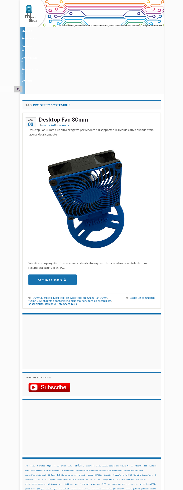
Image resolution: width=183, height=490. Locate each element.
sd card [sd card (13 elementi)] (108, 444)
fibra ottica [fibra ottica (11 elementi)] (107, 425)
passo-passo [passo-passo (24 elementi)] (30, 439)
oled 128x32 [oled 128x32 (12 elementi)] (112, 434)
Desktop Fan (61, 248)
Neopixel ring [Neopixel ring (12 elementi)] (95, 434)
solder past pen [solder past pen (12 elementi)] (30, 448)
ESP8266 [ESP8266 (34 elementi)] (98, 425)
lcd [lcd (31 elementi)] (87, 430)
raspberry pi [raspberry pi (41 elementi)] (45, 443)
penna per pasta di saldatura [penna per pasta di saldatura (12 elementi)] (80, 439)
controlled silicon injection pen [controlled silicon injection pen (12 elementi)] (87, 421)
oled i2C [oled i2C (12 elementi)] (134, 434)
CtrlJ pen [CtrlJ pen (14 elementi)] (51, 425)
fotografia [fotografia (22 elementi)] (117, 425)
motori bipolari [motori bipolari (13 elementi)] (141, 430)
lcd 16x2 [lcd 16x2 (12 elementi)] (93, 430)
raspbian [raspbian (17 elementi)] (70, 444)
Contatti (129, 30)
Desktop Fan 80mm (64, 69)
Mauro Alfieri (48, 75)
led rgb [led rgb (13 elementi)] (105, 430)
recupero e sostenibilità (96, 251)
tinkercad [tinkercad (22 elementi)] (105, 448)
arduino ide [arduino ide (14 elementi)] (90, 416)
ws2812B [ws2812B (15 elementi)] (141, 448)
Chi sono (28, 30)
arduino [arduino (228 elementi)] (79, 415)
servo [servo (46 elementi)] (115, 443)
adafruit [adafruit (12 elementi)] (70, 416)
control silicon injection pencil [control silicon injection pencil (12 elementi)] (35, 425)
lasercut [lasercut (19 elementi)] (72, 430)
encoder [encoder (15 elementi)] (89, 425)
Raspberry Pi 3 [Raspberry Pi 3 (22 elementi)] (59, 444)
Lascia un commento (142, 248)
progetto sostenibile (55, 251)
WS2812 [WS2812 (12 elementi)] (133, 448)
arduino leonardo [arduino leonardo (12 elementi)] (102, 416)
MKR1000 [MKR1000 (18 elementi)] (130, 430)
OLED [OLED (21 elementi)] (104, 434)
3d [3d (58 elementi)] (26, 416)
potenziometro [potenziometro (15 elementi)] (118, 439)
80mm (36, 248)
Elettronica (63, 75)
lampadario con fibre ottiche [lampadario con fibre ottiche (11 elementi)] (58, 430)
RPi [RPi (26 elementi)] (98, 443)
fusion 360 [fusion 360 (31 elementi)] (127, 425)
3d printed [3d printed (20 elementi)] (41, 416)
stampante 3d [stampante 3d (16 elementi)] (53, 448)
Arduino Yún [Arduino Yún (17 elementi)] (124, 416)
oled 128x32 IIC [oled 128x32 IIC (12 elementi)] (124, 434)
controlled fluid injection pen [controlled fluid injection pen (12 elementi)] (41, 421)
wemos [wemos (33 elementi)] (120, 448)
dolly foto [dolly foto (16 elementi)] (60, 425)
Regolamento (111, 30)
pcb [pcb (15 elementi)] (38, 439)
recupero (75, 251)
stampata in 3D (68, 254)
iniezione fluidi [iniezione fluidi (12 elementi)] (30, 430)
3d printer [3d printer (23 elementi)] (51, 416)
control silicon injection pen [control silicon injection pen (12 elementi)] (133, 421)
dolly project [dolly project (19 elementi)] (80, 425)
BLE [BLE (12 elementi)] (145, 416)
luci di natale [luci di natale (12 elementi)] (120, 430)
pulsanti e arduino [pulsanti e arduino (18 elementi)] (148, 439)
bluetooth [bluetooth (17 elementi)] (152, 416)
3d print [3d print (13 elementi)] (32, 416)
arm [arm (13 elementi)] (132, 416)
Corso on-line (66, 30)
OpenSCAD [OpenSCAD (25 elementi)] (151, 434)
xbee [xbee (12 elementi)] (148, 448)
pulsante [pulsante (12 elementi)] (129, 439)
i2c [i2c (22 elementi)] (155, 425)
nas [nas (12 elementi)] (71, 434)
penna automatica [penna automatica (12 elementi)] (47, 439)
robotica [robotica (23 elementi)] (92, 444)
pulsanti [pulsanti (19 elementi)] (136, 439)
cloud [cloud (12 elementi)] (27, 421)
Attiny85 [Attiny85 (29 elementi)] (139, 416)
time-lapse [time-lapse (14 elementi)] (85, 448)
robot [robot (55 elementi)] (84, 443)
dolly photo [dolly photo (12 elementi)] (69, 425)
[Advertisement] (49, 291)
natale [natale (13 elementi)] (76, 434)
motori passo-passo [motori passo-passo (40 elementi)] (34, 434)
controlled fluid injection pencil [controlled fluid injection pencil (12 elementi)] (63, 421)
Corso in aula (89, 30)
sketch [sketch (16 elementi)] (133, 444)
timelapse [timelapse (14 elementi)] (95, 448)
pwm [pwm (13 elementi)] (26, 444)
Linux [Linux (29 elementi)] (111, 430)
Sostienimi (45, 30)
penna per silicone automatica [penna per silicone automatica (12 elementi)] (102, 439)
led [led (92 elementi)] (99, 429)
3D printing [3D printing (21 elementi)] (61, 416)
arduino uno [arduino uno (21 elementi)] (114, 416)
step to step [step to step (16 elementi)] (74, 448)
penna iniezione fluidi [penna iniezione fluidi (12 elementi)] (61, 439)
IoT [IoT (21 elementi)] (39, 430)
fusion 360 (34, 251)
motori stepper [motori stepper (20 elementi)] (50, 434)
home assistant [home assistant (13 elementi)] (147, 425)
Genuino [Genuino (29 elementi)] (137, 425)
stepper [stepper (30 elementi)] (64, 448)
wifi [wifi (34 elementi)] (126, 448)
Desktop (46, 248)
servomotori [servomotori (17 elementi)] (124, 444)
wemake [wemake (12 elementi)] (113, 448)
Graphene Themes (55, 485)
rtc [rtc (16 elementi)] (103, 444)
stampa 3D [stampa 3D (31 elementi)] (42, 448)
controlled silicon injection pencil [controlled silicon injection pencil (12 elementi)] (111, 421)
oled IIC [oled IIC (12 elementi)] (142, 434)
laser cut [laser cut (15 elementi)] (80, 430)
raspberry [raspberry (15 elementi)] (34, 444)
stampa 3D (51, 254)
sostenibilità (35, 254)
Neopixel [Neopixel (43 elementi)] (84, 434)
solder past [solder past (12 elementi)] (142, 444)
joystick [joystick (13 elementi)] (44, 430)
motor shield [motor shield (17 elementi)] (64, 434)
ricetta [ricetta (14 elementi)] (77, 444)
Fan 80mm (101, 248)
